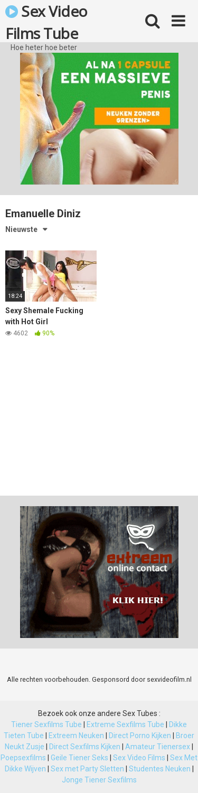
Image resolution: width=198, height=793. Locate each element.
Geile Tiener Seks (79, 757)
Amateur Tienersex (157, 746)
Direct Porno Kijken (140, 735)
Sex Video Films (139, 757)
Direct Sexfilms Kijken (84, 746)
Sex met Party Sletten (87, 769)
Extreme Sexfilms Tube (125, 724)
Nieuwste (21, 229)
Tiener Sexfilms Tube (46, 724)
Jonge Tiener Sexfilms (99, 780)
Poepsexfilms (23, 757)
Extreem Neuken (76, 735)
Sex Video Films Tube (46, 21)
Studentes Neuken (160, 769)
